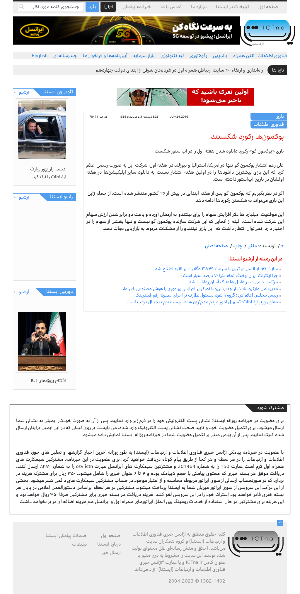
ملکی (251, 246)
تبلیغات (79, 544)
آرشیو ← (21, 92)
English (39, 56)
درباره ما (199, 7)
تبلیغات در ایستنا (232, 7)
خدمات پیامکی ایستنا (66, 535)
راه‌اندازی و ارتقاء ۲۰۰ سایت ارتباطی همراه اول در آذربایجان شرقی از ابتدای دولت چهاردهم (179, 70)
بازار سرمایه (144, 56)
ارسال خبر (111, 552)
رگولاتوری (198, 56)
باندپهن (220, 56)
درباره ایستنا (109, 544)
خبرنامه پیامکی (137, 7)
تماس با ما (171, 7)
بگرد (92, 7)
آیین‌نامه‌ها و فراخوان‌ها (105, 56)
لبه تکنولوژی (172, 56)
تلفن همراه (244, 56)
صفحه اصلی (216, 246)
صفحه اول (268, 7)
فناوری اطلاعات (272, 56)
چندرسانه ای (65, 56)
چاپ (237, 246)
